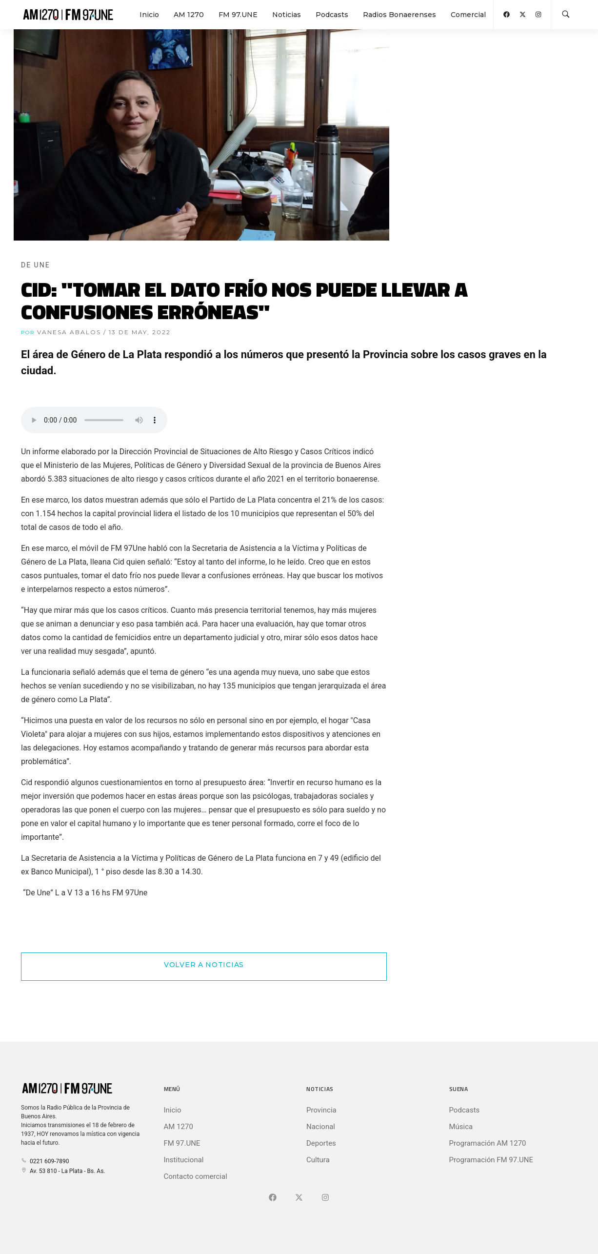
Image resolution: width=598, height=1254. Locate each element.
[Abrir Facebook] (506, 14)
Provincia (321, 1110)
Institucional (184, 1159)
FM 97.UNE (238, 14)
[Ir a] (325, 1198)
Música (461, 1126)
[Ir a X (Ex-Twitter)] (299, 1198)
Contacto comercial (195, 1176)
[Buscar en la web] (565, 14)
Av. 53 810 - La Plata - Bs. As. (63, 1171)
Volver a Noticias (204, 964)
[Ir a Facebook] (272, 1198)
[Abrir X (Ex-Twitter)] (523, 14)
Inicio (149, 14)
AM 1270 (189, 14)
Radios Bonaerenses (399, 14)
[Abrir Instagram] (538, 14)
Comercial (468, 14)
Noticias (286, 14)
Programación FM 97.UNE (491, 1159)
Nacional (320, 1126)
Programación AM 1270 (487, 1143)
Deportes (321, 1143)
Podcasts (332, 14)
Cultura (318, 1159)
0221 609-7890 (45, 1161)
